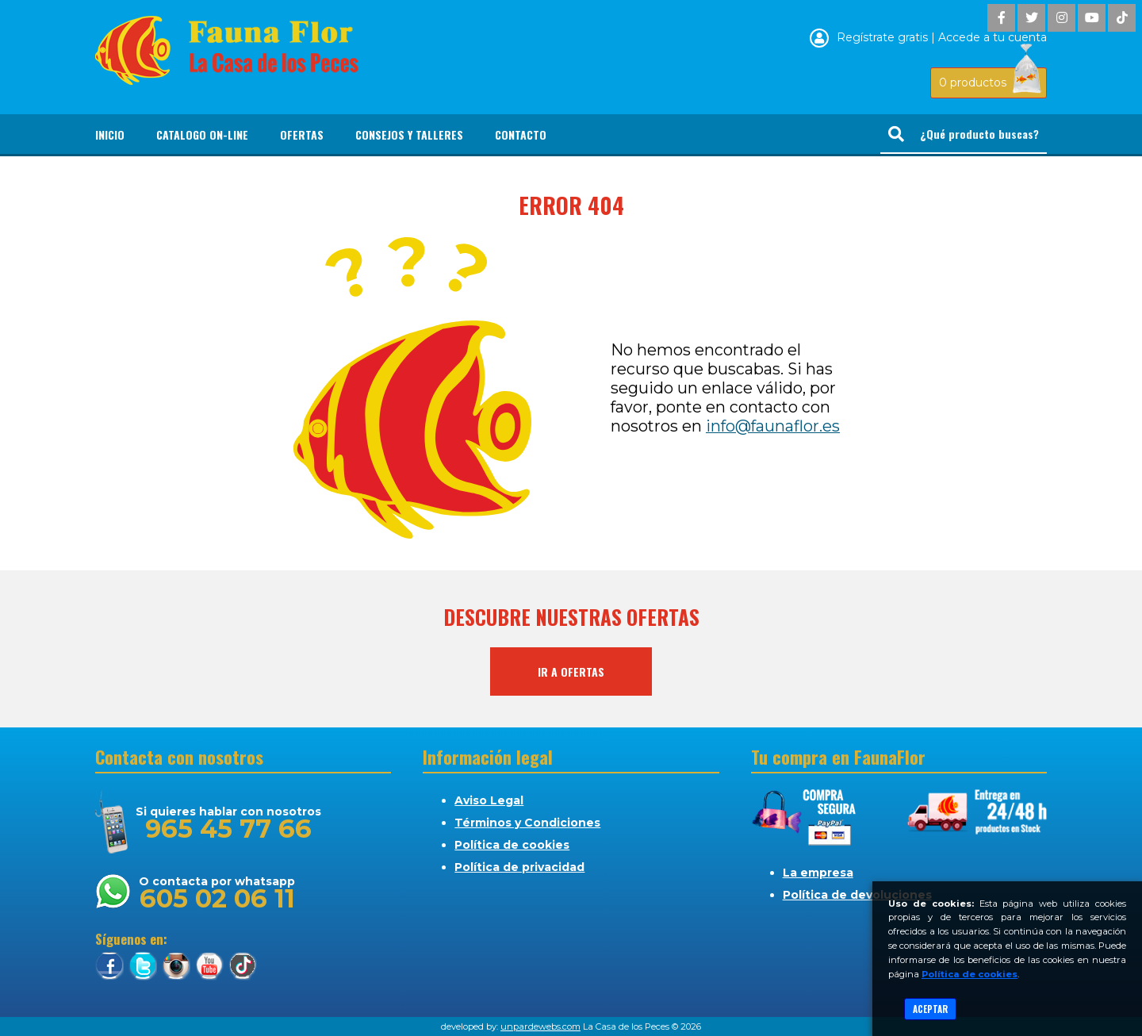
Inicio (110, 134)
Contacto (520, 134)
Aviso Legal (488, 800)
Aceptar (930, 1009)
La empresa (818, 872)
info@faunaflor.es (773, 426)
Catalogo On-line (202, 134)
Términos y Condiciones (527, 822)
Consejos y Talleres (409, 134)
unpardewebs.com (540, 1026)
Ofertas (302, 134)
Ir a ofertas (571, 671)
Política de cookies (511, 845)
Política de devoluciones (857, 895)
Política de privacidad (519, 867)
